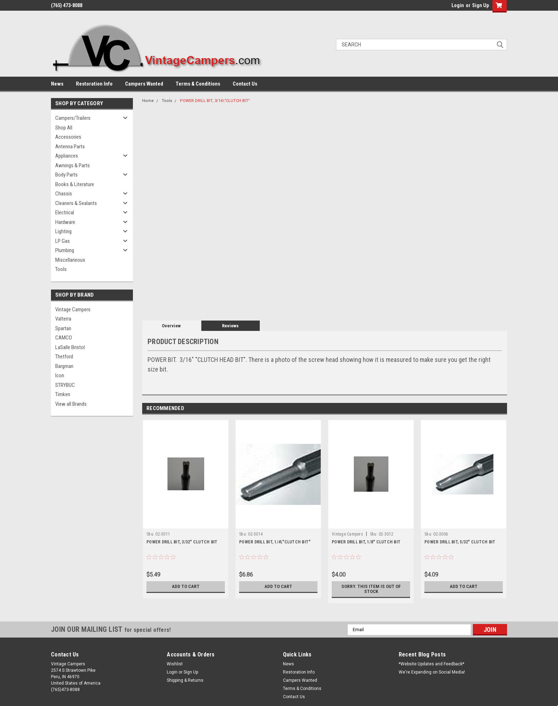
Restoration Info (94, 84)
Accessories (68, 137)
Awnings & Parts (72, 165)
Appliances (66, 156)
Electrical (64, 212)
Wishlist (175, 663)
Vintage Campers (73, 309)
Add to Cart (186, 586)
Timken (62, 394)
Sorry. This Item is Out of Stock (371, 589)
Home (148, 100)
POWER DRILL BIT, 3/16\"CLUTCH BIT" (215, 100)
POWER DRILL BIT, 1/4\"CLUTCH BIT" (274, 541)
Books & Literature (74, 184)
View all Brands (71, 404)
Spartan (63, 328)
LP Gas (62, 241)
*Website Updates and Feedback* (431, 663)
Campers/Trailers (73, 118)
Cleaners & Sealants (76, 203)
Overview (171, 325)
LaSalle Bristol (70, 347)
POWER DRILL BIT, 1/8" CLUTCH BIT (366, 541)
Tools (61, 269)
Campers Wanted (144, 84)
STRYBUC (65, 385)
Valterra (63, 319)
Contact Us (245, 84)
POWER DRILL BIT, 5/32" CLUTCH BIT (459, 541)
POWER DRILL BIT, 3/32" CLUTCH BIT (181, 541)
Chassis (63, 193)
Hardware (65, 222)
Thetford (64, 356)
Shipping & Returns (185, 680)
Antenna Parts (70, 146)
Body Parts (66, 175)
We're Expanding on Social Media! (432, 672)
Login (457, 5)
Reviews (230, 325)
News (57, 84)
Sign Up (480, 5)
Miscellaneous (70, 260)
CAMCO (63, 337)
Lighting (63, 231)
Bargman (64, 366)
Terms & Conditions (198, 84)
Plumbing (64, 250)
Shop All (63, 127)
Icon (59, 375)
